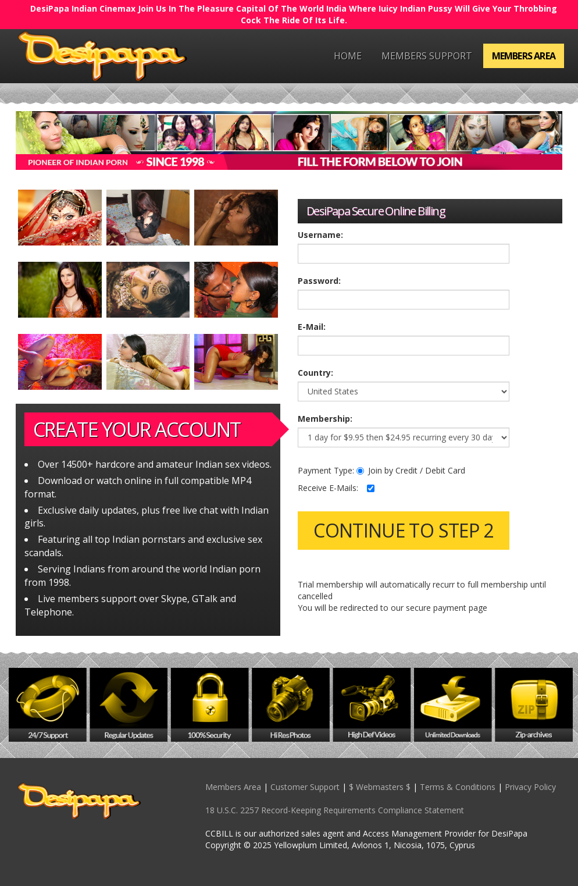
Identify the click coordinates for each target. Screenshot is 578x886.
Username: (320, 234)
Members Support (426, 55)
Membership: (325, 418)
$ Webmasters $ (380, 786)
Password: (319, 280)
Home (348, 55)
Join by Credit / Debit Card (410, 470)
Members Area (523, 55)
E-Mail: (312, 326)
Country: (315, 372)
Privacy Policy (530, 786)
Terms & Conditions (457, 786)
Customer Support (305, 786)
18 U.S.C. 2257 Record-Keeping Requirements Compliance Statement (334, 810)
